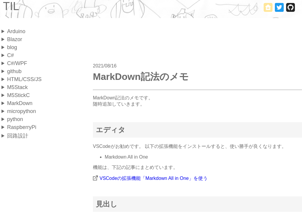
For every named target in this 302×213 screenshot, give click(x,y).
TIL (11, 6)
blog (12, 47)
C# (10, 55)
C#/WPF (17, 63)
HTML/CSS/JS (24, 79)
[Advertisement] (36, 153)
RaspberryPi (21, 127)
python (15, 119)
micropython (21, 111)
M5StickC (18, 95)
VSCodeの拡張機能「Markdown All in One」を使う (153, 178)
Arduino (16, 31)
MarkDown (19, 103)
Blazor (14, 39)
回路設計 (17, 136)
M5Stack (17, 87)
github (14, 71)
